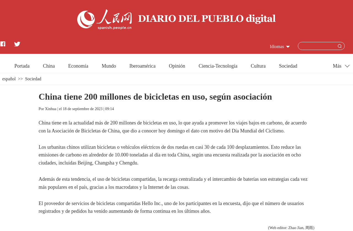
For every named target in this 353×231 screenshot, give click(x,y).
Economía (78, 66)
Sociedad (288, 66)
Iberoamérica (142, 66)
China (49, 66)
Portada (22, 66)
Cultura (258, 66)
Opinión (177, 66)
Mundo (109, 66)
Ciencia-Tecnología (218, 66)
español (9, 78)
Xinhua (50, 109)
